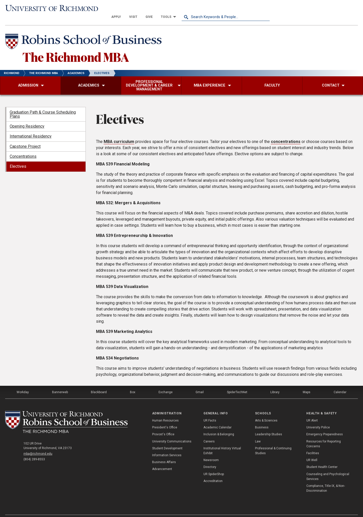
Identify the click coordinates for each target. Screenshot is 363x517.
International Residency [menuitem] (31, 127)
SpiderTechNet (237, 383)
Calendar (340, 383)
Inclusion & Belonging (218, 425)
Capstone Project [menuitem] (25, 137)
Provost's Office (163, 425)
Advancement (162, 460)
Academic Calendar (217, 418)
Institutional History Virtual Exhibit (222, 442)
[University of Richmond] (49, 8)
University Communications (171, 433)
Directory (209, 458)
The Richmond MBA (75, 48)
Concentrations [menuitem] (23, 147)
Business (262, 418)
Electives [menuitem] (18, 157)
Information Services (167, 446)
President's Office (164, 418)
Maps (306, 383)
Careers (209, 433)
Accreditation (213, 472)
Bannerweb (60, 383)
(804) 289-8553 (34, 450)
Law (258, 433)
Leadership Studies (268, 425)
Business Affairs (164, 453)
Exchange (166, 383)
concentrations (285, 132)
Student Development (167, 439)
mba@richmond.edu (37, 445)
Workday (23, 383)
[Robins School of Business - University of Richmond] (84, 34)
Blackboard (99, 383)
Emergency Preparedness (324, 425)
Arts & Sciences (266, 412)
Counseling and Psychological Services (327, 468)
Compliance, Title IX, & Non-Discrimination (325, 479)
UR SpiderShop (213, 465)
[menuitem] (204, 8)
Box (132, 383)
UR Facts (209, 412)
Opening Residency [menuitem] (27, 117)
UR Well (311, 451)
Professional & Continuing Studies (273, 442)
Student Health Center (321, 458)
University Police (318, 418)
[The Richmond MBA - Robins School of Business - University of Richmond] (66, 413)
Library (275, 383)
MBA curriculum (119, 132)
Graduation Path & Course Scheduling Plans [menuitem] (43, 105)
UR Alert (312, 412)
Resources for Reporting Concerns (323, 435)
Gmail (200, 383)
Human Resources (165, 412)
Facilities (312, 444)
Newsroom (211, 451)
